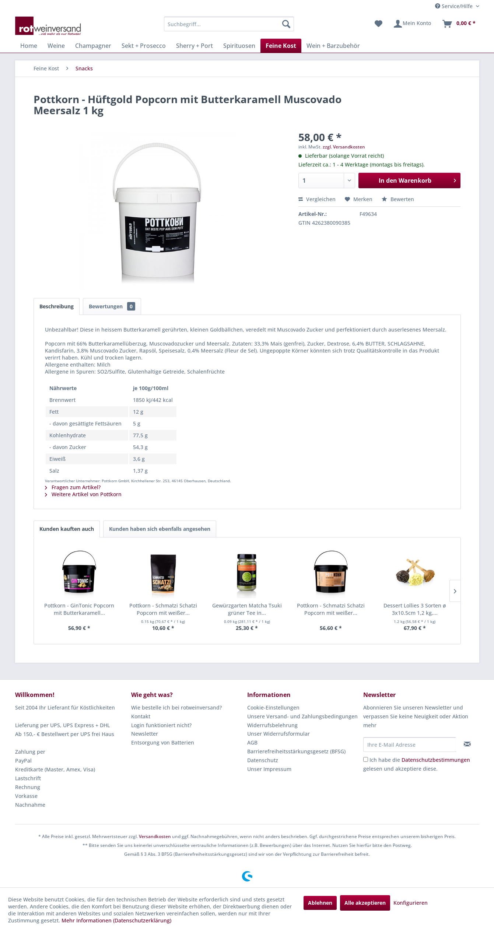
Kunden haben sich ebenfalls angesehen (159, 528)
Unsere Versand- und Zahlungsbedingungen (302, 716)
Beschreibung (56, 306)
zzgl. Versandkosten (344, 147)
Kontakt (140, 716)
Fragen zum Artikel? (73, 487)
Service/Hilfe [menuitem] (454, 6)
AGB (252, 742)
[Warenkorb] (458, 24)
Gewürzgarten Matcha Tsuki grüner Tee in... (247, 609)
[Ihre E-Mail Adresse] (409, 744)
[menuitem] (229, 24)
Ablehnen (320, 902)
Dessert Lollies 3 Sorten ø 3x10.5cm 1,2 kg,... (414, 609)
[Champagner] (93, 46)
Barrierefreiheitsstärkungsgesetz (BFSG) (296, 751)
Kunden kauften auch (66, 528)
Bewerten (398, 199)
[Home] (28, 46)
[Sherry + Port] (194, 46)
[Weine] (56, 46)
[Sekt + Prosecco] (143, 46)
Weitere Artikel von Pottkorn (83, 494)
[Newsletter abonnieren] (467, 744)
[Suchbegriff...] (229, 24)
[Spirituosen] (239, 46)
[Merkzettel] (378, 24)
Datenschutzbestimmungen (436, 759)
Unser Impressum (269, 768)
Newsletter (144, 733)
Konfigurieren (410, 902)
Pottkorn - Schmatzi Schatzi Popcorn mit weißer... (163, 609)
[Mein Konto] (412, 24)
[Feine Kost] (280, 46)
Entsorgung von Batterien (162, 742)
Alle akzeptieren (365, 902)
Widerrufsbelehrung (272, 725)
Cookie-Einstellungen (273, 707)
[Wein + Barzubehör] (333, 46)
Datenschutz (262, 760)
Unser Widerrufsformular (278, 733)
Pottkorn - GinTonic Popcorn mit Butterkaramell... (79, 609)
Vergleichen (317, 199)
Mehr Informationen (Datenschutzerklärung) (116, 920)
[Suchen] (286, 24)
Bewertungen (112, 306)
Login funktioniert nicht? (161, 725)
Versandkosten (155, 836)
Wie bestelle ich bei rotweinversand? (176, 707)
